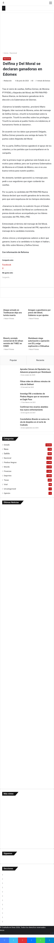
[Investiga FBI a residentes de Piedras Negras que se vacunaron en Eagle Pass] (10, 397)
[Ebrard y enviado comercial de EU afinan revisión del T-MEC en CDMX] (14, 329)
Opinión (7, 493)
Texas (6, 480)
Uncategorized (10, 489)
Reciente (40, 360)
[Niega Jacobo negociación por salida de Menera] (27, 643)
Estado (7, 445)
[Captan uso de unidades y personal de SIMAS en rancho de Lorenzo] (27, 613)
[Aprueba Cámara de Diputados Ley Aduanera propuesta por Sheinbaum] (10, 373)
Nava (6, 449)
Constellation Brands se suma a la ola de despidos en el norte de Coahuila (34, 422)
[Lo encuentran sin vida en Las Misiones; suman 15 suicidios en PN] (27, 552)
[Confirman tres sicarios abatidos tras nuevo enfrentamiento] (10, 411)
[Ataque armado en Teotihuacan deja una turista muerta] (14, 301)
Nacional (13, 53)
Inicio (5, 53)
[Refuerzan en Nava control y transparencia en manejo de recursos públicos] (27, 704)
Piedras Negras (10, 462)
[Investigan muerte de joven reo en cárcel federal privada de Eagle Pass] (27, 738)
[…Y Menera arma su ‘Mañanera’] (27, 674)
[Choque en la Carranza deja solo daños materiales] (27, 583)
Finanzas (7, 471)
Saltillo (7, 453)
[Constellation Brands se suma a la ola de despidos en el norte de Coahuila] (10, 423)
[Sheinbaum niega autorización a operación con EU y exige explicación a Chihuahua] (39, 329)
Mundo (7, 467)
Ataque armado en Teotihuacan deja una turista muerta (12, 312)
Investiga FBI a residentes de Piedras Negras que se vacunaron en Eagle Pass (34, 397)
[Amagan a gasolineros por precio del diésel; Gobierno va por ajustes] (39, 301)
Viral (6, 484)
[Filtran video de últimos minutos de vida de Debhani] (10, 385)
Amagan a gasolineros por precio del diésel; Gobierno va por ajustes (39, 312)
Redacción (8, 81)
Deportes (7, 475)
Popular (13, 360)
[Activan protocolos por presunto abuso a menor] (27, 771)
